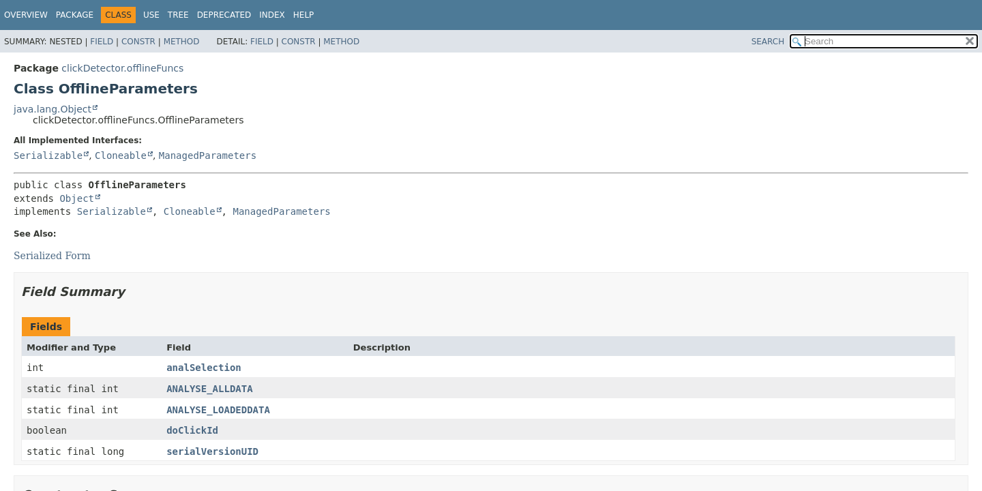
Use (151, 15)
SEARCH (768, 41)
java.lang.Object (52, 109)
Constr (138, 41)
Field (101, 41)
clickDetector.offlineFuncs (122, 68)
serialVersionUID (212, 451)
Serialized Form (52, 255)
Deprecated (224, 15)
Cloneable (121, 155)
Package (74, 15)
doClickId (192, 430)
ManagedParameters (207, 155)
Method (182, 41)
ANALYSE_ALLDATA (209, 388)
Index (272, 15)
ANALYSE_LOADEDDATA (218, 409)
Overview (26, 15)
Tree (178, 15)
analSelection (203, 367)
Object (76, 198)
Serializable (48, 155)
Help (303, 15)
